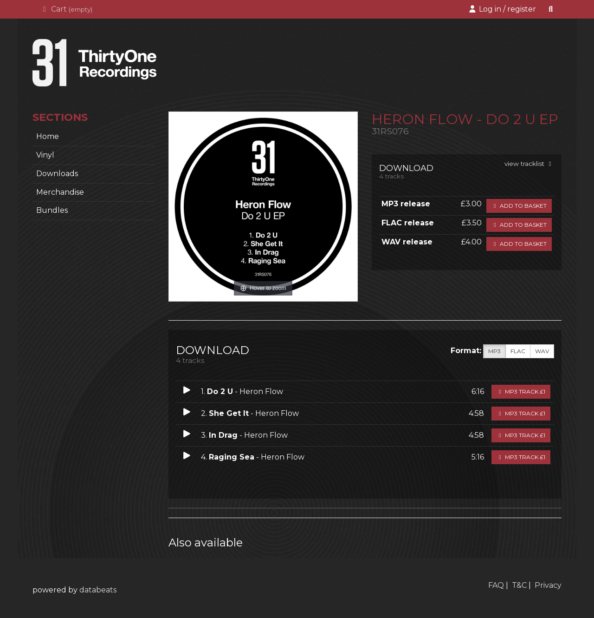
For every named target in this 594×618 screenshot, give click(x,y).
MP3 (494, 351)
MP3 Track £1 (521, 391)
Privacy (548, 585)
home (47, 136)
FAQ (496, 585)
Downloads (57, 173)
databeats (97, 589)
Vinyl (45, 155)
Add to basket (519, 205)
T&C (519, 585)
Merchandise (60, 192)
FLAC (517, 351)
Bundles (52, 210)
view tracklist (529, 163)
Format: (466, 350)
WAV (542, 351)
